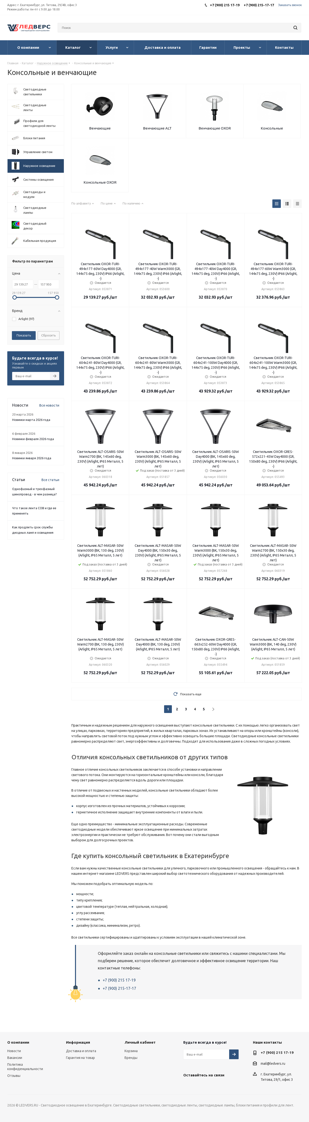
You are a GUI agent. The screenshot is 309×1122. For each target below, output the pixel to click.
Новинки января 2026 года (31, 458)
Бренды (131, 1058)
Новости (14, 1051)
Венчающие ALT (157, 128)
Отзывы (13, 1076)
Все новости (49, 405)
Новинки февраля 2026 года (33, 439)
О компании (18, 1042)
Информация (78, 1042)
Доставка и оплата (81, 1051)
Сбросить (48, 335)
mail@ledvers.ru (273, 1063)
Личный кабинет (140, 1042)
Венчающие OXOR (215, 128)
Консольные (272, 128)
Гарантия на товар (80, 1058)
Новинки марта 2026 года (31, 419)
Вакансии (14, 1058)
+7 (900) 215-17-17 (119, 988)
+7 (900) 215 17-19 (119, 980)
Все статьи (50, 480)
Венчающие (100, 128)
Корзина (131, 1051)
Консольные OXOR (100, 182)
